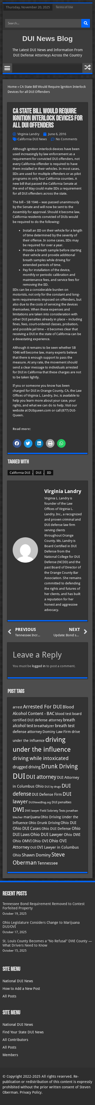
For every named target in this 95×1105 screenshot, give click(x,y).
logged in (39, 666)
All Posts (9, 996)
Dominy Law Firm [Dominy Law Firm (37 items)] (57, 732)
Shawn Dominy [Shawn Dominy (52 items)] (36, 855)
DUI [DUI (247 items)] (19, 776)
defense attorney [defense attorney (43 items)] (27, 731)
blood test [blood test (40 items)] (63, 714)
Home (12, 87)
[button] (7, 68)
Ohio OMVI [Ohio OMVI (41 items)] (22, 841)
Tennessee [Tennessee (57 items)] (47, 863)
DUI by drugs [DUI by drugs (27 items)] (53, 786)
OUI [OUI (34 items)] (33, 847)
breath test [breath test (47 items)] (64, 725)
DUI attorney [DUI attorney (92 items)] (41, 777)
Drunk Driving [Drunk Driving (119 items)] (59, 766)
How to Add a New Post (21, 989)
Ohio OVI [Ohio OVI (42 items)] (40, 841)
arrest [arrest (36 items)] (17, 707)
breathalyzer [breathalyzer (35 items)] (44, 726)
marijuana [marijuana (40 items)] (32, 817)
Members (10, 1055)
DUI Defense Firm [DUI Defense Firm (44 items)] (47, 794)
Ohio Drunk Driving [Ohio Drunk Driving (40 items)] (44, 823)
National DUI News (18, 981)
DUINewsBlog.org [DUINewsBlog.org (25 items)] (40, 802)
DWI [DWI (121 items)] (18, 809)
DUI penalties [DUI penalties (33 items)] (61, 802)
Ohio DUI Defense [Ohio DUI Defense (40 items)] (56, 829)
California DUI (20, 473)
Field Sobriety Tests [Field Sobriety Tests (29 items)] (52, 810)
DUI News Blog (47, 39)
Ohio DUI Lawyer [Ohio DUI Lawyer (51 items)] (46, 834)
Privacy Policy (31, 1092)
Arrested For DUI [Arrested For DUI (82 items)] (42, 707)
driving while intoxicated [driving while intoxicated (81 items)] (41, 758)
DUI (38, 473)
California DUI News (32, 139)
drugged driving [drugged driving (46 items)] (27, 767)
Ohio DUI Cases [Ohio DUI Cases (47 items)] (27, 828)
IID (49, 473)
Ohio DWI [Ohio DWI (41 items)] (72, 834)
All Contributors (15, 1040)
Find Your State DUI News (23, 1032)
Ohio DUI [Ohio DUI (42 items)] (68, 823)
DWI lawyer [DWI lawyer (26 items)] (32, 810)
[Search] (85, 23)
